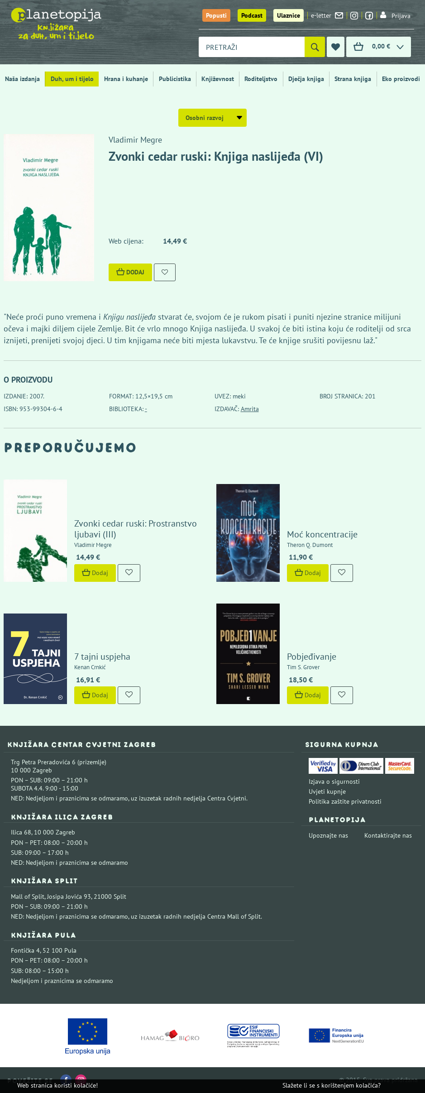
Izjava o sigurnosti (334, 781)
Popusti (216, 15)
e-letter (327, 15)
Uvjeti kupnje (327, 791)
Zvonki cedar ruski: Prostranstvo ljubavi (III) (135, 529)
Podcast (252, 15)
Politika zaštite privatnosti (345, 801)
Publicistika (175, 79)
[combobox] (252, 47)
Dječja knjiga (306, 79)
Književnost (217, 79)
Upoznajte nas (328, 835)
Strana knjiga (352, 79)
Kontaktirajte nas (388, 835)
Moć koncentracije (322, 534)
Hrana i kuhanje (126, 79)
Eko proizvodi (401, 79)
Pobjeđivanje (311, 656)
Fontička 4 (25, 950)
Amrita (250, 409)
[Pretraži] (315, 47)
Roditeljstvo (260, 79)
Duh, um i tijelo (72, 79)
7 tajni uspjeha (102, 656)
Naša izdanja (22, 79)
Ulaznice (288, 15)
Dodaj (130, 272)
